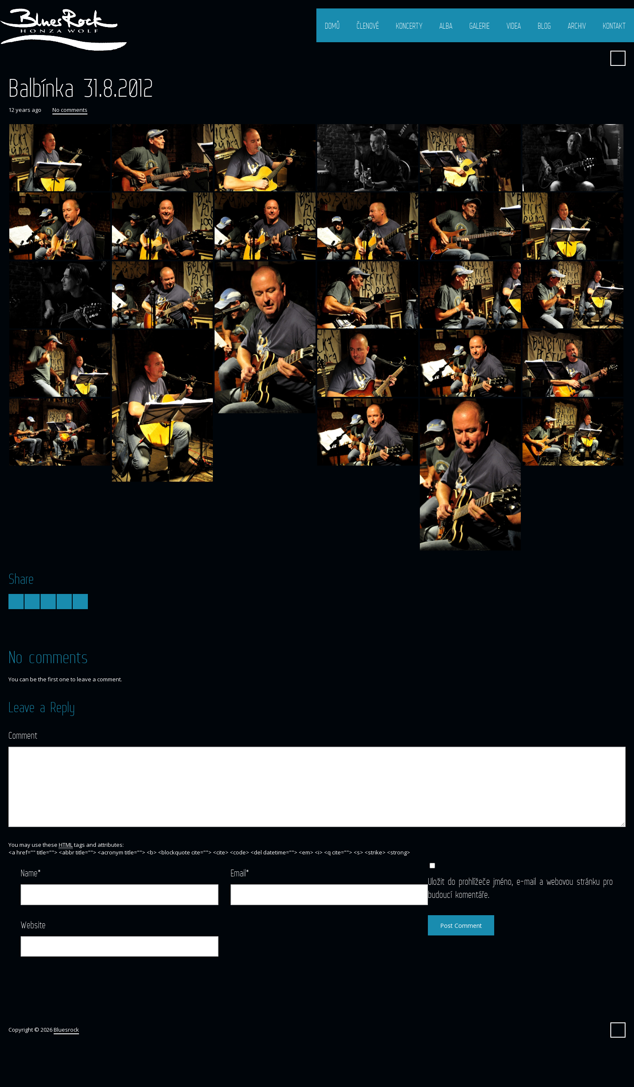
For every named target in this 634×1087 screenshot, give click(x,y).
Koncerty (409, 25)
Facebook (597, 58)
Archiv (577, 25)
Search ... (618, 58)
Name (31, 872)
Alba (445, 25)
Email (240, 872)
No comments (69, 110)
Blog (544, 25)
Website (33, 924)
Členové (367, 25)
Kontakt (614, 25)
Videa (513, 25)
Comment (22, 735)
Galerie (479, 25)
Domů (332, 25)
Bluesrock (66, 1029)
